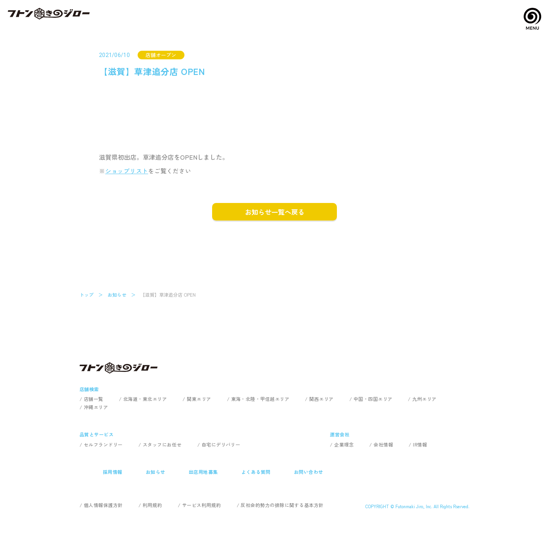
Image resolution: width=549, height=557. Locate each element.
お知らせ (117, 294)
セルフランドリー (103, 444)
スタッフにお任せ (162, 444)
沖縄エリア (96, 407)
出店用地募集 (203, 471)
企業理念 (344, 444)
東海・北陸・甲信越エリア (260, 398)
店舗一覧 (93, 398)
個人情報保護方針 (103, 505)
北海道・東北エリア (145, 398)
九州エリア (424, 398)
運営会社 (339, 434)
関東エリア (199, 398)
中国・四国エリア (373, 398)
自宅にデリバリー (221, 444)
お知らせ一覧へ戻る (275, 212)
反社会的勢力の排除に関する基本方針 (282, 505)
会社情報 (383, 444)
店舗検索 (89, 389)
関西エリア (321, 398)
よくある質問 (256, 471)
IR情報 (420, 444)
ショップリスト (126, 171)
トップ (87, 294)
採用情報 (112, 471)
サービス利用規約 (201, 505)
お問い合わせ (308, 471)
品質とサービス (96, 434)
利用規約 (152, 505)
